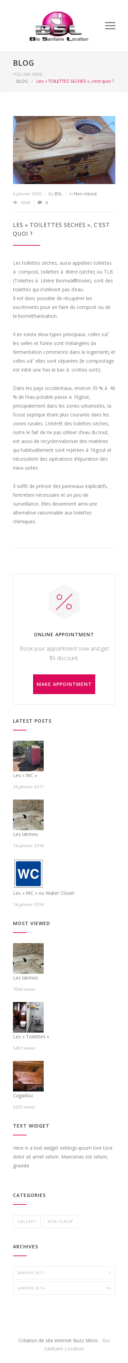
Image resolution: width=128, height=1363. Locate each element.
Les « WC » (25, 775)
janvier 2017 (64, 1273)
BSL (58, 194)
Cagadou (23, 1095)
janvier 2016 (64, 1288)
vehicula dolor (28, 1174)
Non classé (85, 194)
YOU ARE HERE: (28, 74)
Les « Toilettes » (31, 1036)
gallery (26, 1221)
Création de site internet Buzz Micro (58, 1340)
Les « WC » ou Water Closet (43, 893)
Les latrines (25, 834)
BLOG (23, 63)
